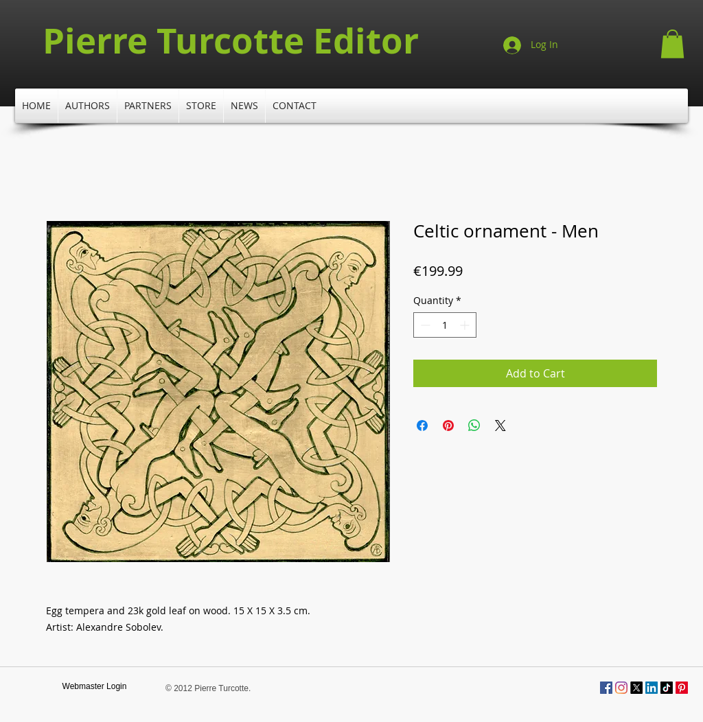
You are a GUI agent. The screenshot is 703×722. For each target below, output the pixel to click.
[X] (636, 688)
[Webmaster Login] (94, 687)
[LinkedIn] (651, 688)
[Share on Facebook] (422, 425)
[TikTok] (666, 688)
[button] (672, 44)
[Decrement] (424, 325)
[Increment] (465, 325)
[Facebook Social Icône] (606, 688)
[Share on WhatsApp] (474, 425)
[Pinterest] (682, 688)
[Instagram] (621, 688)
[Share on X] (500, 425)
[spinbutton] (445, 325)
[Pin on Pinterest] (448, 425)
